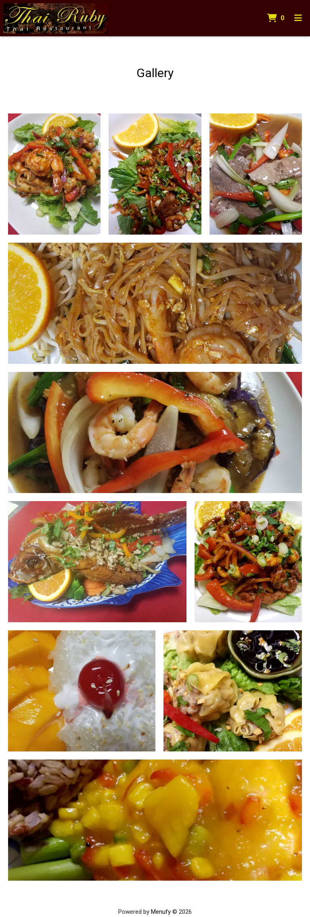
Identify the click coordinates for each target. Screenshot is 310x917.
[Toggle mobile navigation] (298, 18)
